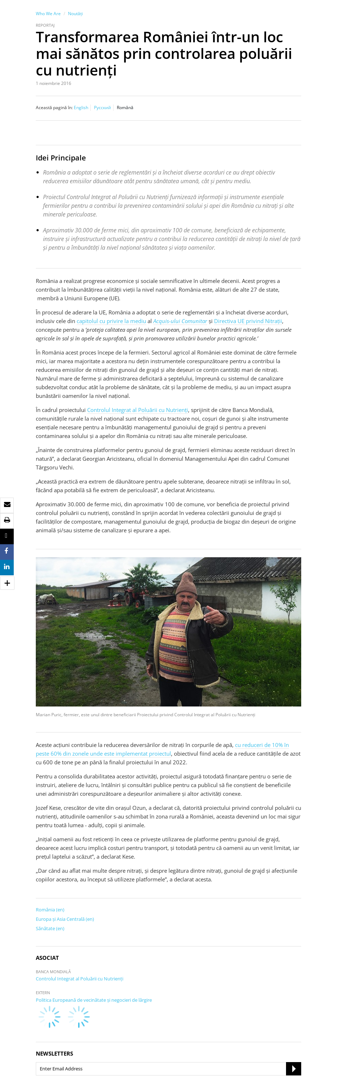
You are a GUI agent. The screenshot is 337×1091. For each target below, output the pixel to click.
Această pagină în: (54, 107)
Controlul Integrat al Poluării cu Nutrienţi (137, 409)
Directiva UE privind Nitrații (248, 321)
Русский (102, 107)
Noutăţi (75, 13)
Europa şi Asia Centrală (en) (65, 919)
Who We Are (48, 13)
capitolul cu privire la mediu (111, 321)
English (81, 107)
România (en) (50, 909)
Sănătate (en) (50, 928)
